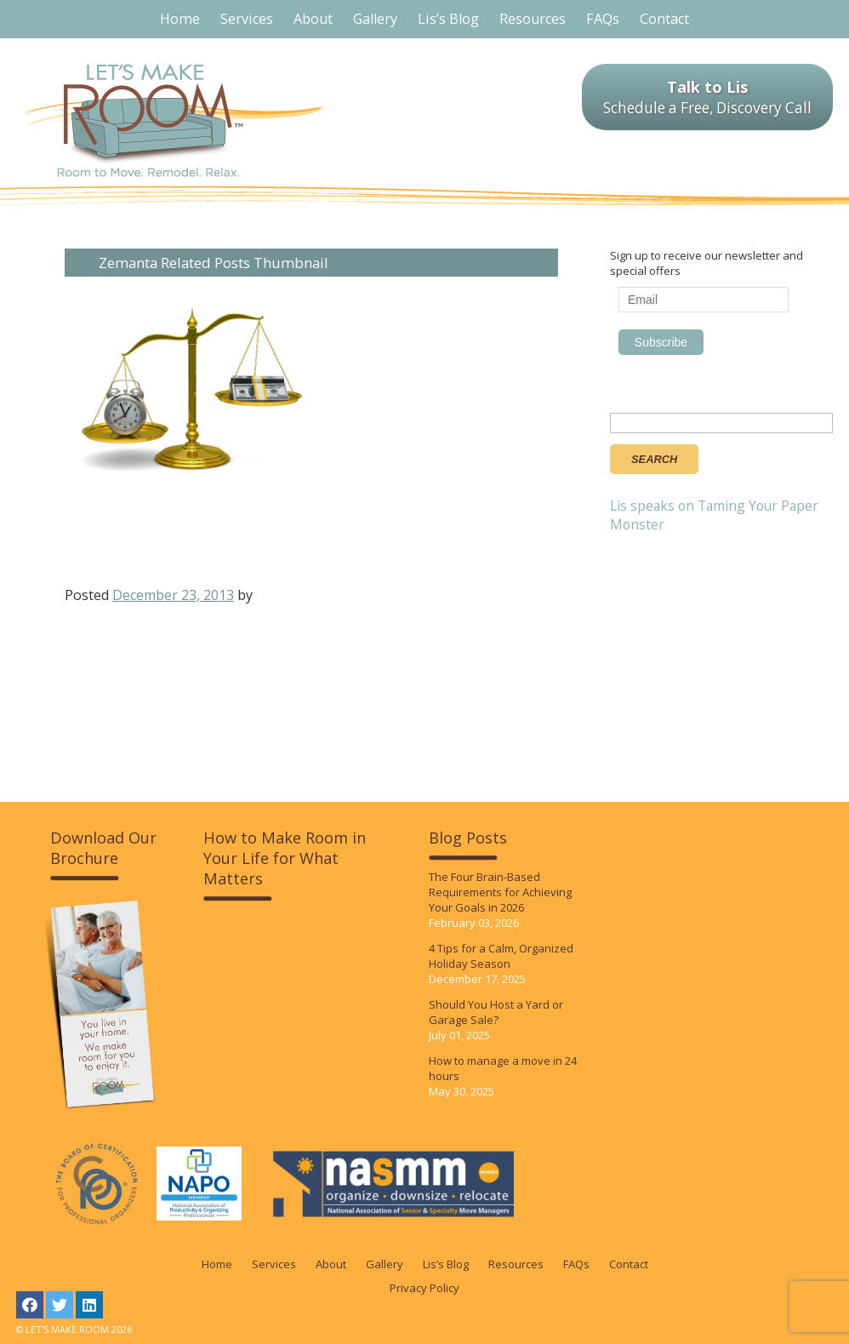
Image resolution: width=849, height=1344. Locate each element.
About (331, 1264)
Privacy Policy (424, 1287)
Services (274, 1264)
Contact (628, 1264)
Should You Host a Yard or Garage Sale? (496, 1012)
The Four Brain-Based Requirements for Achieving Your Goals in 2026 (500, 892)
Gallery (384, 1264)
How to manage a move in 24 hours (503, 1068)
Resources (516, 1264)
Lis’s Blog (446, 1264)
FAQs (576, 1264)
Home (217, 1264)
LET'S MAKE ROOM (174, 120)
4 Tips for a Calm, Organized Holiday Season (501, 956)
